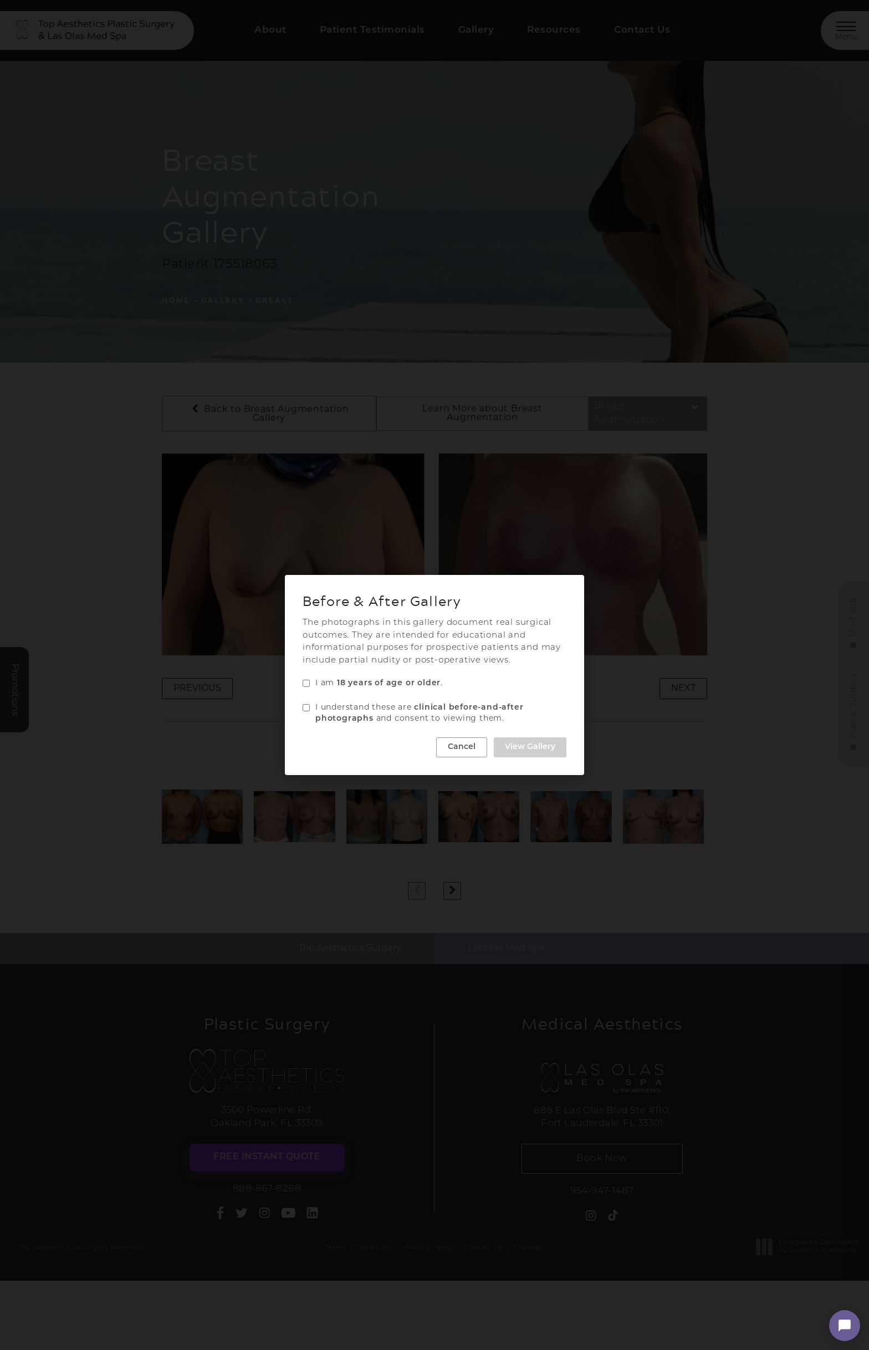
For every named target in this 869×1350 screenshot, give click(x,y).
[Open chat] (844, 1325)
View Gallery (530, 747)
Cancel (462, 747)
